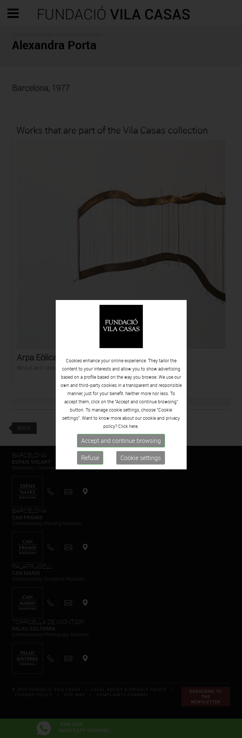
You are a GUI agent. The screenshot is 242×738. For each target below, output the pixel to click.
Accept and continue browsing (121, 445)
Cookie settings (140, 463)
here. (134, 431)
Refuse (90, 463)
